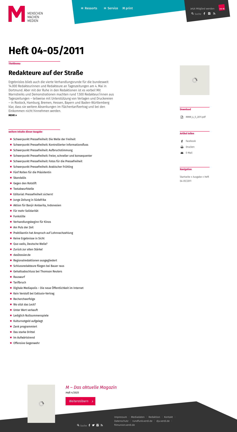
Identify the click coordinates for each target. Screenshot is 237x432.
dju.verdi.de (163, 421)
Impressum (120, 417)
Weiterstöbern (78, 401)
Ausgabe (197, 176)
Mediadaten (138, 417)
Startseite (185, 176)
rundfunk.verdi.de (142, 421)
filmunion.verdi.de (124, 424)
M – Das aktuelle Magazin (91, 387)
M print (128, 8)
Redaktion (154, 417)
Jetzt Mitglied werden (202, 8)
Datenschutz (121, 421)
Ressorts (91, 8)
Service (113, 8)
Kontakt (168, 417)
